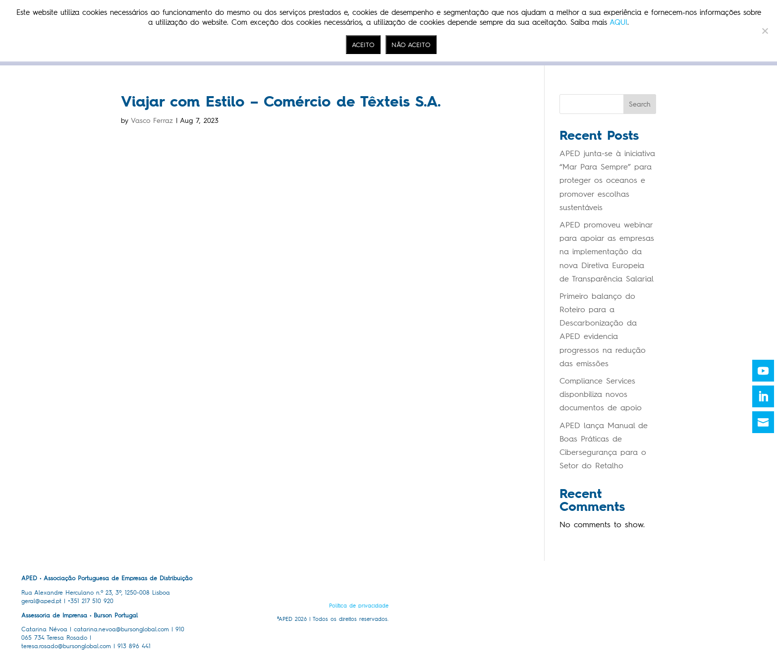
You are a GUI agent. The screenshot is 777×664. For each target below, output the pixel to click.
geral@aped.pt (41, 601)
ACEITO (363, 45)
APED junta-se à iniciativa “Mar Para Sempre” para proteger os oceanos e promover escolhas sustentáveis (607, 180)
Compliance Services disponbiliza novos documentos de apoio (600, 394)
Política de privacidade (358, 606)
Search (640, 104)
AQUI (618, 22)
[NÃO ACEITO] (765, 31)
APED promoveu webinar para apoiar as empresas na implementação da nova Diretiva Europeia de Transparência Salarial (606, 251)
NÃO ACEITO (411, 45)
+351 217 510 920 (90, 601)
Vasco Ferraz (152, 120)
